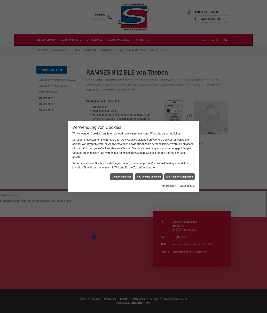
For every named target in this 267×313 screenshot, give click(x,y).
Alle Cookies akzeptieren (179, 169)
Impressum (169, 178)
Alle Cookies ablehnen (149, 169)
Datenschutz (187, 178)
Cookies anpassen (121, 169)
